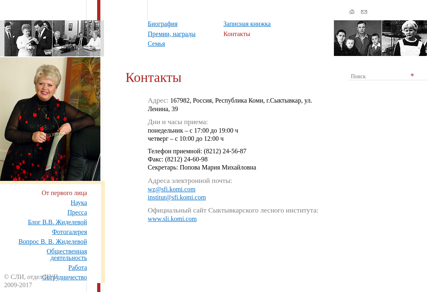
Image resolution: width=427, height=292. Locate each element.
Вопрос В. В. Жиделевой (53, 241)
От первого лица (64, 192)
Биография (163, 23)
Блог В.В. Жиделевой (57, 222)
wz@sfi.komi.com (171, 189)
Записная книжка (247, 23)
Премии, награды (171, 33)
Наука (79, 202)
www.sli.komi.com (172, 218)
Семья (156, 43)
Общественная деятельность (67, 254)
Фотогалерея (69, 231)
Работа (77, 267)
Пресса (77, 212)
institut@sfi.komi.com (177, 197)
